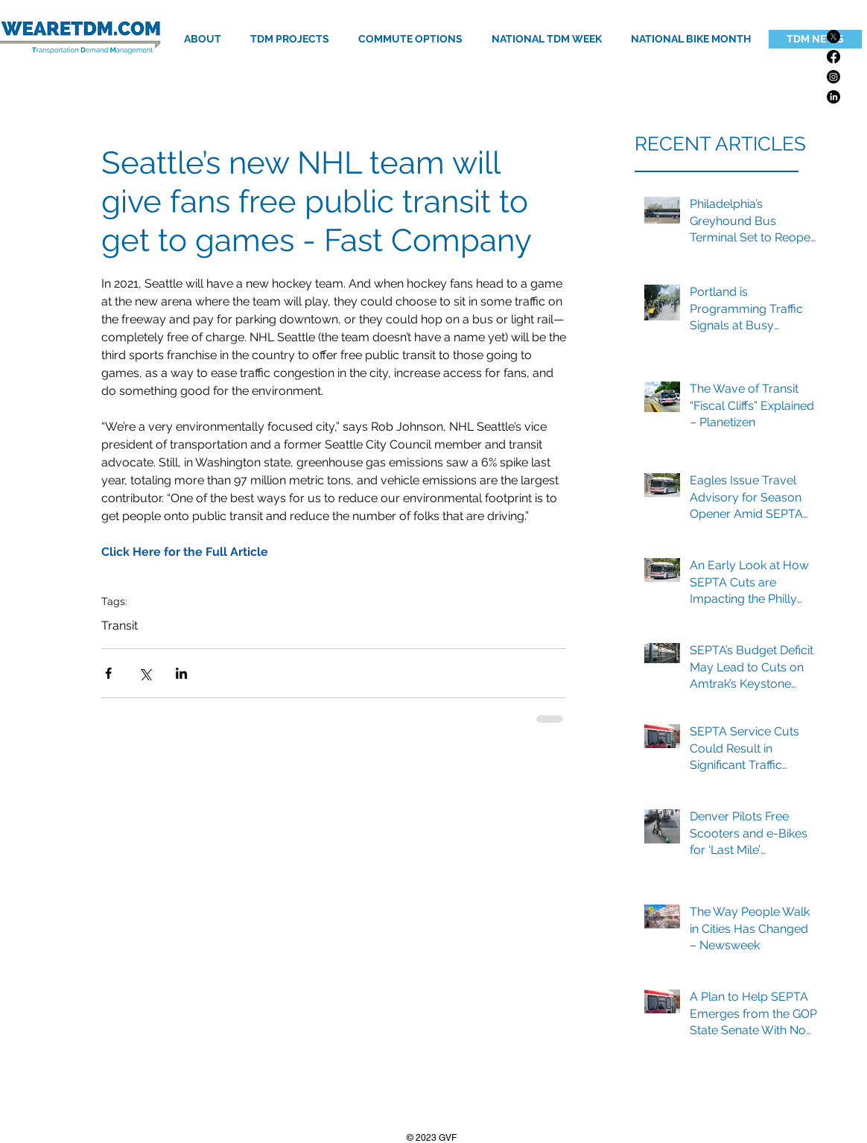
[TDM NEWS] (815, 39)
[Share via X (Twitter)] (145, 673)
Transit (119, 625)
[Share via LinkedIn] (181, 673)
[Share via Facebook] (108, 673)
